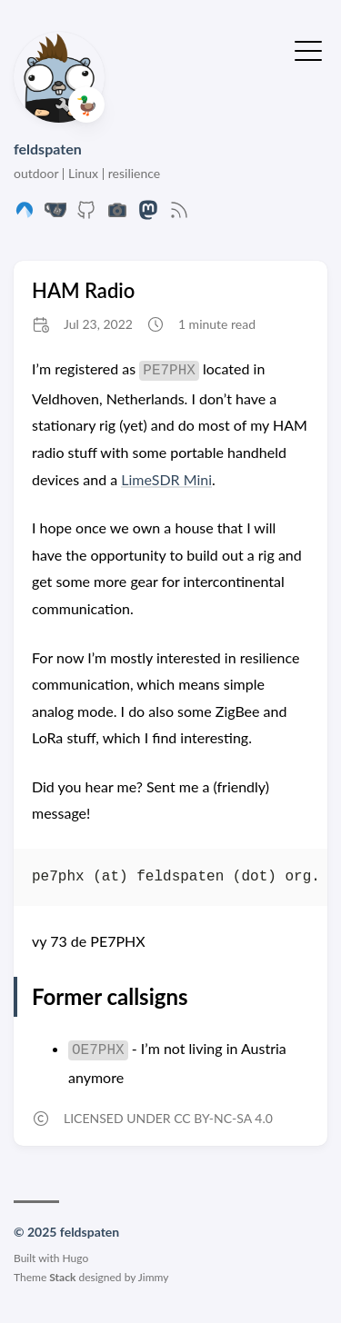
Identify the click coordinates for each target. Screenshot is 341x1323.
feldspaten (48, 148)
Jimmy (153, 1277)
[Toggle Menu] (308, 49)
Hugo (76, 1258)
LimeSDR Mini (166, 479)
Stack (62, 1277)
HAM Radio (83, 290)
